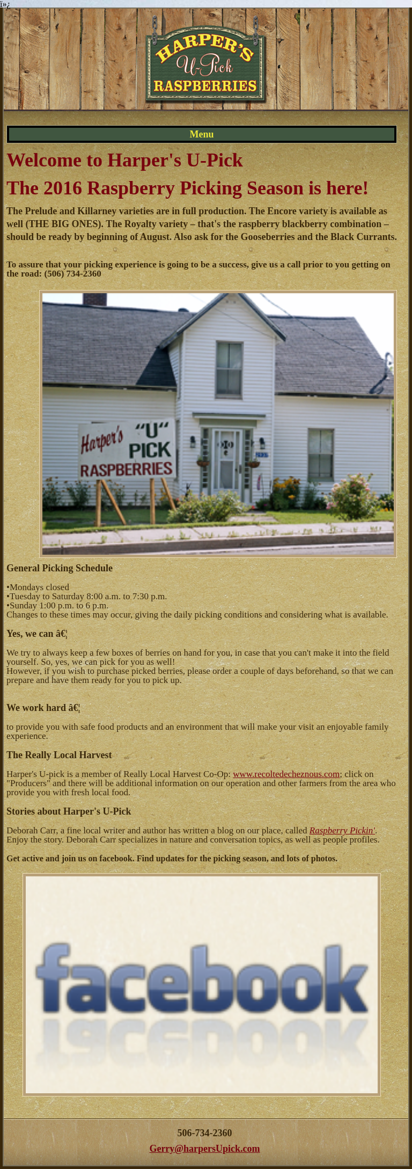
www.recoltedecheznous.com (286, 774)
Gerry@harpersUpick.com (204, 1148)
